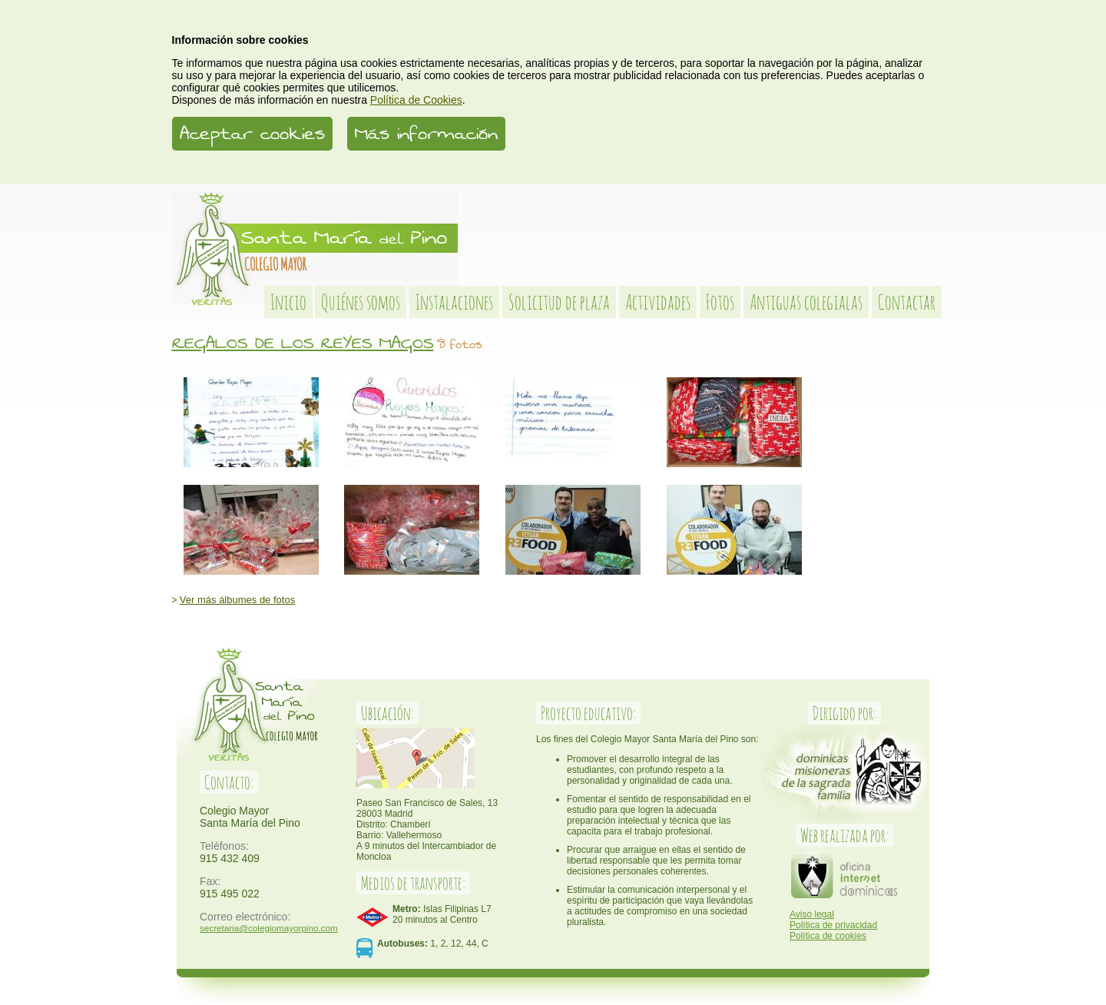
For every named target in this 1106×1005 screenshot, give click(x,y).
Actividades (657, 302)
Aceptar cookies (252, 134)
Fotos (720, 302)
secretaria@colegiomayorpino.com (269, 928)
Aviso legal (812, 914)
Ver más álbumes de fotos (237, 599)
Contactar (906, 302)
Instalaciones (454, 302)
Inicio (288, 302)
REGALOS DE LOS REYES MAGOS (303, 343)
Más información (426, 134)
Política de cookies (828, 935)
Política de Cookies (416, 100)
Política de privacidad (833, 925)
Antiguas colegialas (806, 302)
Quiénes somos (360, 302)
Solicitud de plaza (559, 302)
